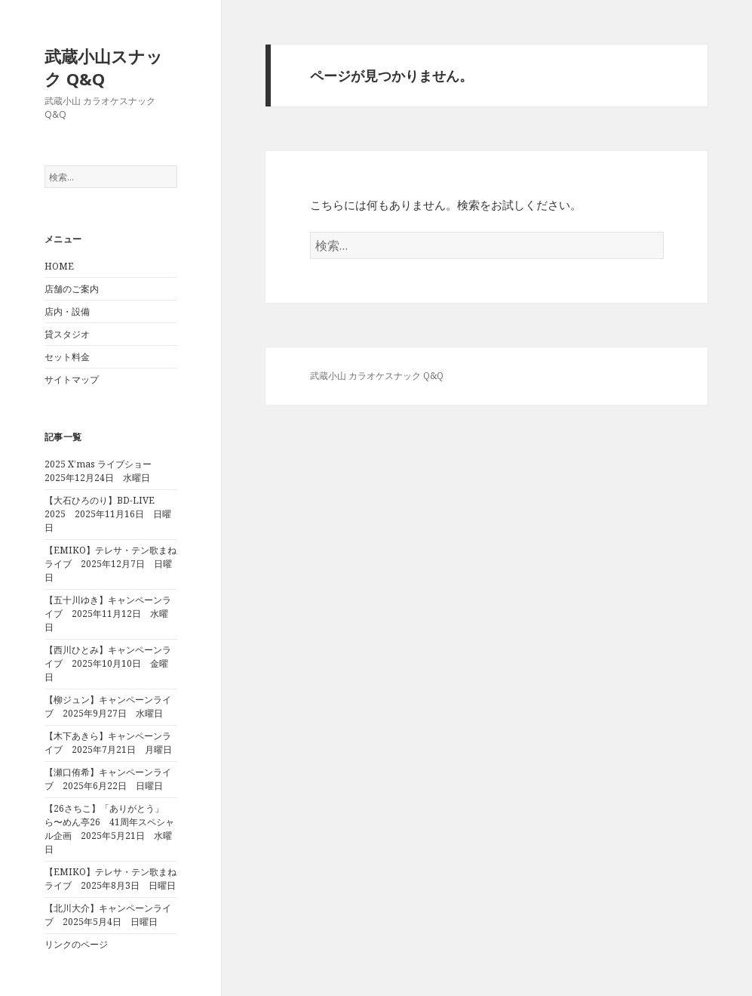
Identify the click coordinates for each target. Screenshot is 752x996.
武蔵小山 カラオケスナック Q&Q (377, 375)
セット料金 (67, 356)
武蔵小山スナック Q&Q (104, 67)
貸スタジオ (67, 334)
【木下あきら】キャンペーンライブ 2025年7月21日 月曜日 (108, 742)
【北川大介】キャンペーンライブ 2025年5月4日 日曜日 (108, 915)
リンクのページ (76, 944)
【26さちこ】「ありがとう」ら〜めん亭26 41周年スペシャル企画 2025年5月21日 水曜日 (109, 829)
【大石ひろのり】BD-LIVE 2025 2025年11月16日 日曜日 (108, 514)
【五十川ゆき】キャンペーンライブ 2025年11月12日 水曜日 (108, 614)
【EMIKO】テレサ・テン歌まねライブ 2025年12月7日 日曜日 (110, 564)
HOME (59, 266)
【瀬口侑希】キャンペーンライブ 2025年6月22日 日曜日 (108, 779)
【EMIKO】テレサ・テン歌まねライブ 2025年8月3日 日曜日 (110, 878)
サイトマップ (72, 379)
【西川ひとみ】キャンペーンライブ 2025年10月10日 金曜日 (108, 663)
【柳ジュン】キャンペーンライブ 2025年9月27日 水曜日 (108, 706)
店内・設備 (67, 311)
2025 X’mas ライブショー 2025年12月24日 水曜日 (103, 471)
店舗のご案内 (72, 288)
